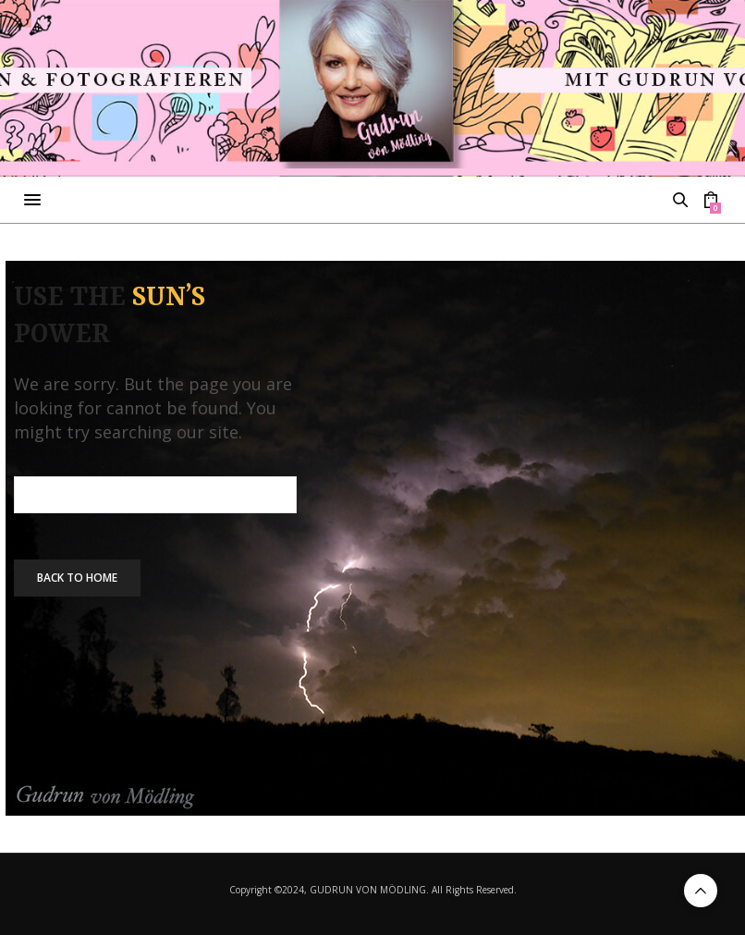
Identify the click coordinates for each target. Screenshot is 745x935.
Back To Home (77, 577)
